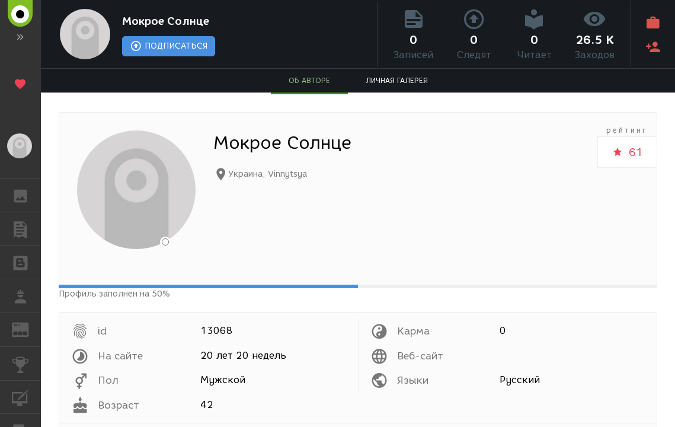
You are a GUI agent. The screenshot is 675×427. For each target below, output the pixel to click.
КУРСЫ (26, 396)
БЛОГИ (26, 261)
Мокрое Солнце (165, 21)
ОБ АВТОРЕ (309, 80)
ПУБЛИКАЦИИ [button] (26, 229)
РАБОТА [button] (26, 296)
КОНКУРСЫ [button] (26, 363)
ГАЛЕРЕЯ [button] (26, 195)
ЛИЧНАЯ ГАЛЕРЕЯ (397, 80)
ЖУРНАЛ (26, 328)
